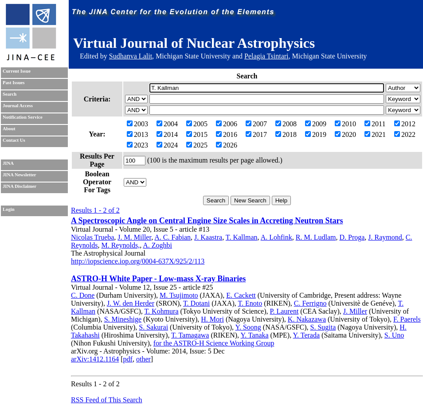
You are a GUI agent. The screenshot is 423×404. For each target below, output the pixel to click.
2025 (197, 145)
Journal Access (18, 105)
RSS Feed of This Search (106, 400)
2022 (404, 134)
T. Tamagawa (190, 335)
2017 (256, 134)
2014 (167, 134)
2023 (137, 145)
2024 (167, 145)
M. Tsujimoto (179, 295)
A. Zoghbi (157, 245)
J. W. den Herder (130, 303)
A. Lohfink (276, 237)
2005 (197, 124)
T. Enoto (250, 303)
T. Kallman (242, 237)
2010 (345, 124)
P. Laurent (284, 311)
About (9, 128)
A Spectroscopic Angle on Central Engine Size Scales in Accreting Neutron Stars (207, 220)
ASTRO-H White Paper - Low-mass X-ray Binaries (158, 278)
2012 (404, 124)
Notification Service (23, 117)
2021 (375, 134)
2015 (197, 134)
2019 (315, 134)
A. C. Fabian (172, 237)
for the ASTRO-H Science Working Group (213, 343)
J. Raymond (385, 237)
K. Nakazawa (307, 319)
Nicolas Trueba (92, 237)
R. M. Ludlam (316, 237)
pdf (128, 359)
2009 (315, 124)
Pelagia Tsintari (266, 56)
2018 (286, 134)
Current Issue (17, 71)
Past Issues (13, 82)
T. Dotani (196, 303)
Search (9, 94)
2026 (226, 145)
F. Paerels (407, 319)
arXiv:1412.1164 (95, 359)
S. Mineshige (122, 319)
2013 (137, 134)
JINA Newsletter (19, 174)
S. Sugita (323, 327)
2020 (345, 134)
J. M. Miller (134, 237)
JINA (8, 163)
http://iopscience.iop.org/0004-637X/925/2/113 (137, 261)
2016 (226, 134)
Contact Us (14, 140)
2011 (374, 124)
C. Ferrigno (310, 303)
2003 (137, 124)
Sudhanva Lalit (130, 56)
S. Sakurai (153, 327)
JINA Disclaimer (19, 186)
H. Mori (212, 319)
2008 (286, 124)
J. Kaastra (208, 237)
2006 (226, 124)
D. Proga (351, 237)
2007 (256, 124)
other (143, 359)
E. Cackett (241, 295)
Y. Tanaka (254, 335)
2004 (167, 124)
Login (9, 209)
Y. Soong (248, 327)
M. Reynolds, (120, 245)
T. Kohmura (162, 311)
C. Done (82, 295)
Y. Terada (306, 335)
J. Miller (355, 311)
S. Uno (394, 335)
